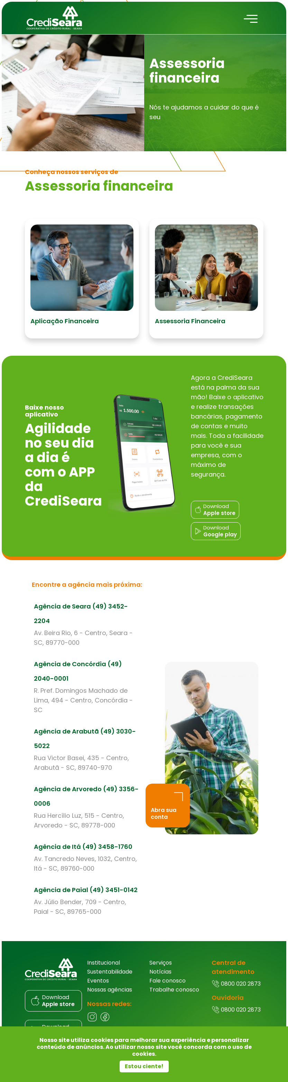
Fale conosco (167, 982)
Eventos (98, 982)
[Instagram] (92, 1021)
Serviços (160, 964)
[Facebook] (105, 1021)
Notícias (160, 973)
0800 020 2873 (236, 985)
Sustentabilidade (109, 973)
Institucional (103, 964)
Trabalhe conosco (174, 991)
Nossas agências (109, 991)
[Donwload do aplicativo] (216, 512)
